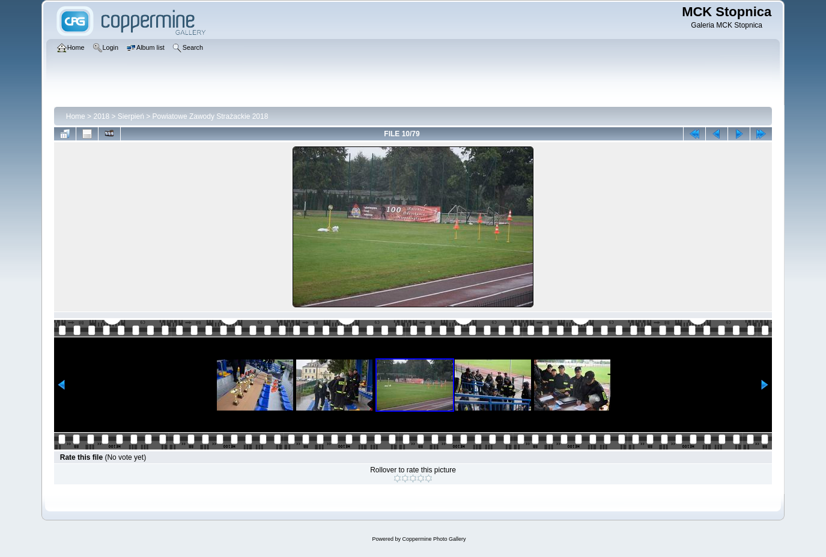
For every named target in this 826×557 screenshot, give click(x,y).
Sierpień (131, 116)
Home (75, 116)
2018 (101, 116)
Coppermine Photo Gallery (434, 539)
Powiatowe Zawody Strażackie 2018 (211, 116)
